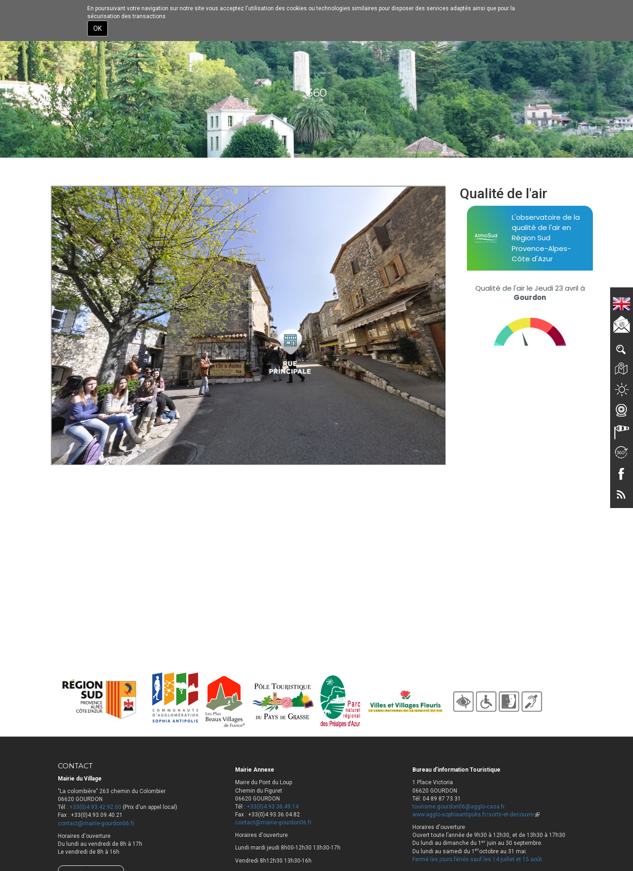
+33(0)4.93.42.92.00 (95, 807)
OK (97, 28)
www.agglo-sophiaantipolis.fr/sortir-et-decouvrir (476, 814)
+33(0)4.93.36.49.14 (273, 806)
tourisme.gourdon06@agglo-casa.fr (458, 806)
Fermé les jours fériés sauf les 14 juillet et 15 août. (477, 859)
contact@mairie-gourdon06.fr (96, 823)
